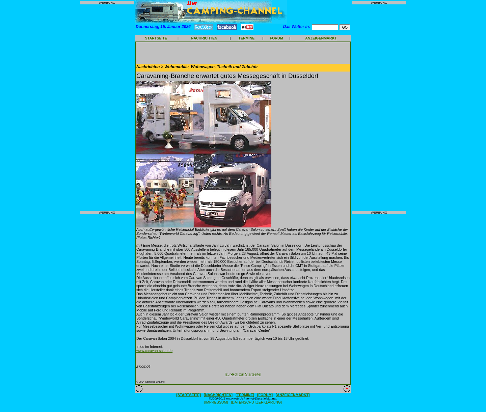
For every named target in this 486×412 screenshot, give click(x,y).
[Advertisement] (107, 107)
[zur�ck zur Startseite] (243, 374)
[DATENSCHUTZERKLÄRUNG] (256, 402)
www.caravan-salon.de (154, 351)
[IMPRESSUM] (216, 402)
